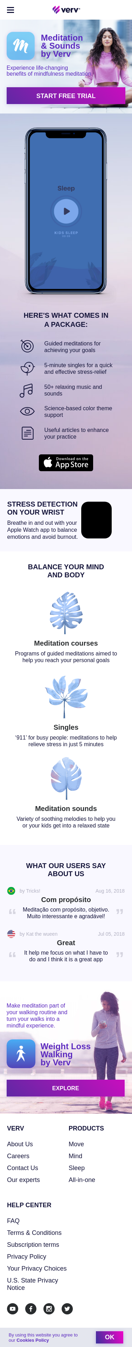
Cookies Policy (32, 1340)
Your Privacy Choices (37, 1268)
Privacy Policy (26, 1256)
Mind (75, 1156)
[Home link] (67, 9)
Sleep (77, 1167)
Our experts (23, 1179)
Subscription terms (33, 1244)
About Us (20, 1144)
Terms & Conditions (34, 1232)
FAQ (13, 1220)
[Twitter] (67, 1308)
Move (76, 1144)
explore (65, 1088)
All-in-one (82, 1179)
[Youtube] (12, 1308)
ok (109, 1337)
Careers (18, 1156)
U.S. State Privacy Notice (32, 1284)
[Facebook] (30, 1308)
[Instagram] (49, 1308)
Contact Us (22, 1167)
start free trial (66, 95)
